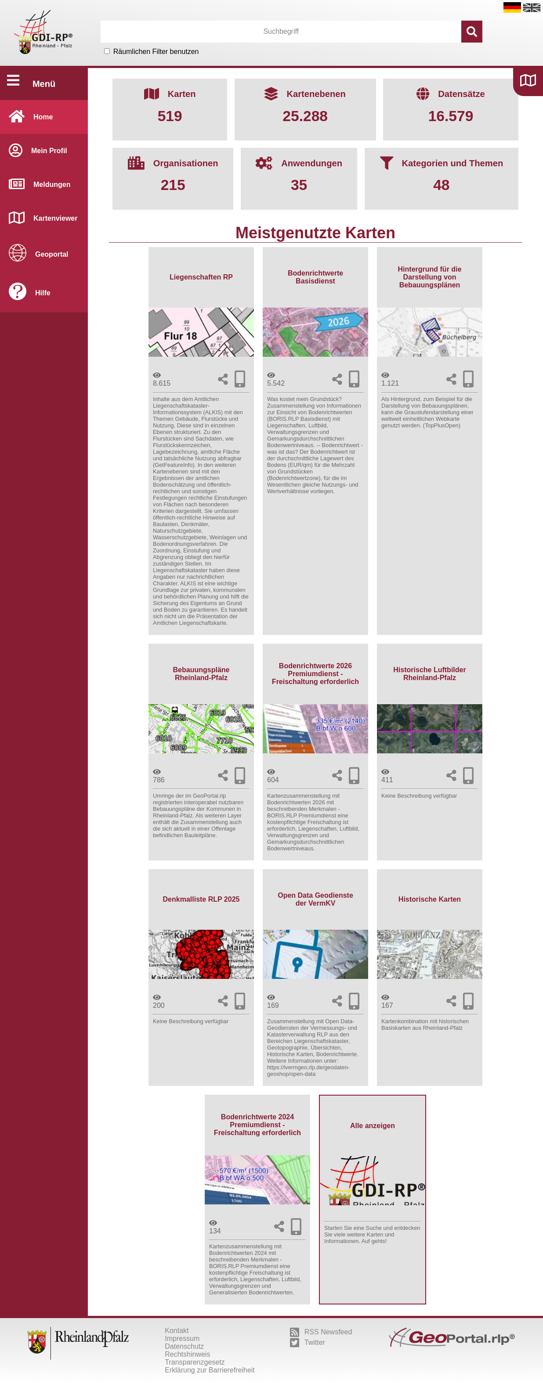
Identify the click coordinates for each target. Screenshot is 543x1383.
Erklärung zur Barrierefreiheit (210, 1370)
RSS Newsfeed (321, 1332)
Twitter (307, 1342)
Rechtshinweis (187, 1354)
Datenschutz (184, 1346)
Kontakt (176, 1330)
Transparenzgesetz (194, 1362)
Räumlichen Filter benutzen (156, 51)
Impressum (182, 1338)
